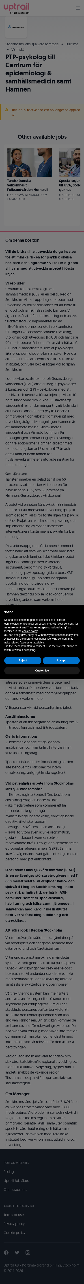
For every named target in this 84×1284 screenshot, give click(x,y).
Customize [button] (42, 670)
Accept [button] (61, 660)
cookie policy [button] (29, 631)
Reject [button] (23, 660)
